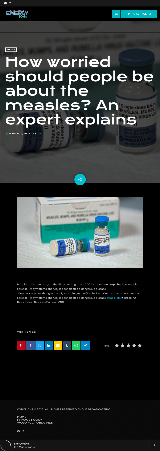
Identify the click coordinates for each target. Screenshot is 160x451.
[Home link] (16, 14)
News (11, 49)
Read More (114, 297)
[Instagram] (5, 3)
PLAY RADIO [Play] (139, 14)
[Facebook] (10, 3)
